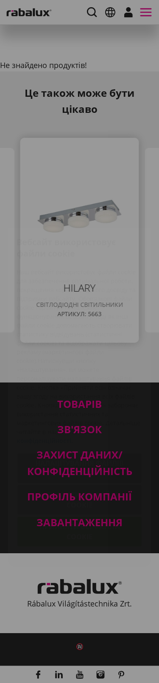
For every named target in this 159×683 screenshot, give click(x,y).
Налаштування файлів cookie (79, 418)
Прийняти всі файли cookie (79, 482)
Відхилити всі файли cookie (79, 450)
